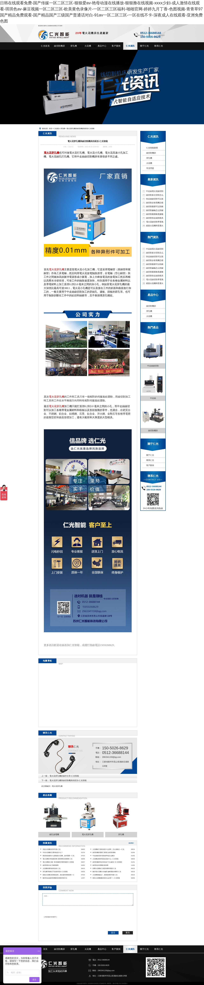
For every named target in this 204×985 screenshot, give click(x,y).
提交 (113, 932)
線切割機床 (151, 153)
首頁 (50, 128)
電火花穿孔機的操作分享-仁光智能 (64, 776)
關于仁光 (150, 455)
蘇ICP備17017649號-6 (120, 983)
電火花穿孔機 (57, 786)
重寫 (128, 932)
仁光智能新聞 (152, 148)
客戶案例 (150, 465)
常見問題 (150, 168)
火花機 (149, 163)
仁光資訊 (56, 128)
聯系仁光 (150, 460)
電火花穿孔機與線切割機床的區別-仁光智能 (68, 780)
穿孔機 (62, 128)
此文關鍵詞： (46, 786)
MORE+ (131, 843)
